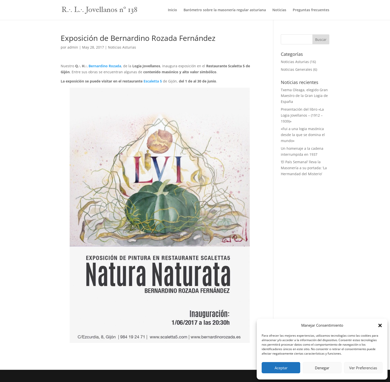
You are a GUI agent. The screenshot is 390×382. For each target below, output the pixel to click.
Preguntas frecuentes (311, 10)
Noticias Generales (296, 69)
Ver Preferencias (363, 367)
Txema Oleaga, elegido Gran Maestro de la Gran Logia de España (304, 95)
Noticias (279, 10)
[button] (380, 325)
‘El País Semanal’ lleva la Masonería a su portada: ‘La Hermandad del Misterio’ (304, 167)
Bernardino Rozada (105, 66)
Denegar (322, 367)
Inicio (172, 10)
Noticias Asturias (122, 47)
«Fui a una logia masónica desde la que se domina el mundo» (303, 134)
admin (72, 47)
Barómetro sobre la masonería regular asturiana (225, 10)
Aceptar (281, 367)
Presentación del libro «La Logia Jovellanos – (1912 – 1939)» (302, 115)
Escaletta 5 (153, 81)
